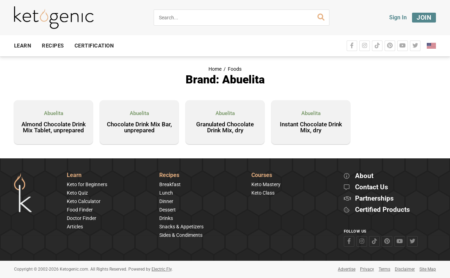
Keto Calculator (84, 201)
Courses (261, 175)
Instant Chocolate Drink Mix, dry (311, 127)
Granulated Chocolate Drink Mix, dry (225, 127)
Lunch (166, 193)
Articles (75, 226)
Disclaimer (405, 269)
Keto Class (263, 193)
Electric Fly (162, 269)
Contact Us (371, 187)
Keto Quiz (77, 193)
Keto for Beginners (87, 184)
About (364, 176)
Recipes (169, 175)
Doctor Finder (81, 218)
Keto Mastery (266, 184)
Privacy (367, 269)
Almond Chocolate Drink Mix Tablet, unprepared (53, 127)
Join (424, 17)
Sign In (398, 17)
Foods (235, 69)
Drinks (166, 218)
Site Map (427, 269)
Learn (74, 175)
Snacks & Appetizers (181, 226)
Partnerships (374, 198)
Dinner (166, 201)
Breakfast (170, 184)
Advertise (346, 269)
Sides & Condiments (180, 235)
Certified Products (382, 210)
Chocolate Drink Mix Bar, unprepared (139, 127)
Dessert (167, 210)
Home (214, 69)
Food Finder (80, 210)
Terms (384, 269)
